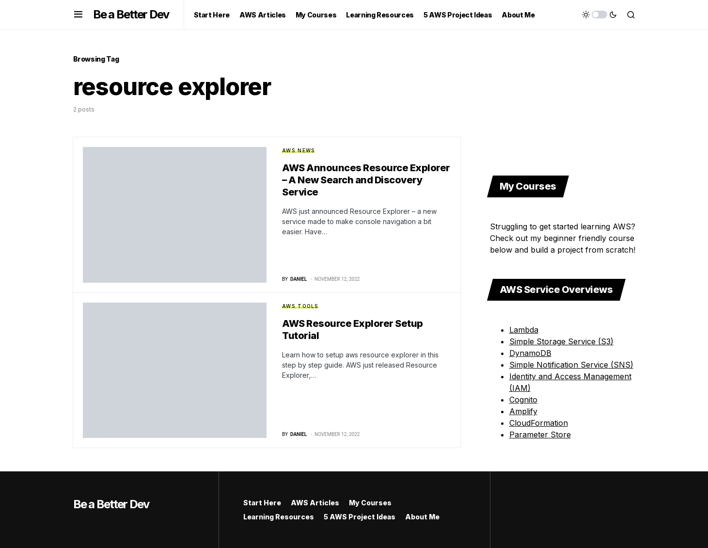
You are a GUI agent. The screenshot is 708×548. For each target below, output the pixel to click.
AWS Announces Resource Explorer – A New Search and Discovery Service (366, 180)
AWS (288, 150)
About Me (422, 517)
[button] (78, 14)
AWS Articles (315, 503)
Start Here (262, 503)
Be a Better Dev (131, 14)
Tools (308, 306)
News (306, 150)
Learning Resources (278, 517)
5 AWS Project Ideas (359, 517)
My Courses (370, 503)
